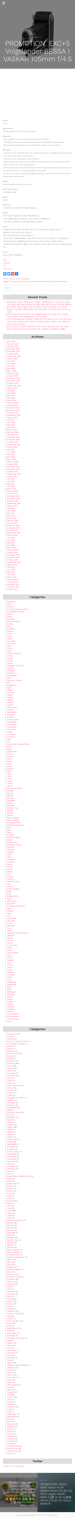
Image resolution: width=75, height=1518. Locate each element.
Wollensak (11, 992)
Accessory (11, 602)
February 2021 (12, 491)
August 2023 (12, 417)
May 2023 (11, 425)
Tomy (9, 955)
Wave (9, 987)
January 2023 (12, 435)
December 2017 (13, 584)
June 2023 (11, 422)
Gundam (10, 717)
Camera (18, 279)
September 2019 (14, 533)
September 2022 (14, 444)
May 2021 (10, 484)
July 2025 (11, 361)
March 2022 (12, 459)
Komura (10, 754)
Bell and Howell (13, 621)
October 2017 (12, 589)
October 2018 (12, 560)
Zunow (9, 1021)
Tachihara (11, 926)
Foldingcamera (42, 281)
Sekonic (10, 911)
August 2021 (12, 476)
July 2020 (11, 508)
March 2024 (12, 400)
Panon (9, 864)
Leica (9, 773)
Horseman (11, 734)
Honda (9, 732)
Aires (9, 604)
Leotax (10, 781)
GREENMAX (12, 712)
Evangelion (11, 685)
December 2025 (13, 349)
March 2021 (11, 489)
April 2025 (11, 368)
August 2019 (12, 535)
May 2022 (11, 454)
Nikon (9, 827)
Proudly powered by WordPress (26, 1515)
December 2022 (13, 437)
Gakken (10, 702)
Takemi (10, 938)
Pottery (10, 886)
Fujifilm (10, 695)
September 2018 (14, 562)
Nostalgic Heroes (14, 845)
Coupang (6, 263)
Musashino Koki (13, 823)
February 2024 (13, 403)
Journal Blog (45, 1515)
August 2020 (12, 506)
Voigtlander (62, 281)
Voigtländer (25, 279)
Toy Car (10, 965)
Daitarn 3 (10, 668)
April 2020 (11, 516)
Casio (9, 646)
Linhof (9, 783)
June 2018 (11, 570)
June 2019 (11, 540)
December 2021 (13, 467)
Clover (9, 651)
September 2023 (14, 415)
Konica (9, 759)
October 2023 (12, 413)
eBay (4, 260)
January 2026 (12, 346)
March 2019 (11, 547)
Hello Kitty (11, 729)
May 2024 (11, 395)
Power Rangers (13, 889)
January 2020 (12, 523)
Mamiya (10, 791)
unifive (9, 977)
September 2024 (14, 386)
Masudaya (11, 800)
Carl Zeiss (11, 643)
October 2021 (12, 471)
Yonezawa (11, 1009)
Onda (9, 854)
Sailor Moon (12, 901)
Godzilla (10, 710)
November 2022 (13, 440)
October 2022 (12, 442)
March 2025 (12, 371)
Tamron (10, 940)
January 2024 (12, 405)
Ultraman (11, 975)
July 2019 (11, 538)
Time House (12, 945)
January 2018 (12, 582)
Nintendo (10, 835)
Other (9, 857)
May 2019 (10, 543)
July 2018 (11, 567)
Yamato (10, 997)
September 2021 (13, 474)
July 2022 (11, 449)
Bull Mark (11, 629)
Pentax (10, 867)
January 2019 (12, 552)
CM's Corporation (14, 653)
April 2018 (11, 574)
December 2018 (13, 555)
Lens (9, 778)
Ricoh (9, 891)
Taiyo (9, 928)
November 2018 (13, 557)
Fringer (10, 690)
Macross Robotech (14, 788)
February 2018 (12, 579)
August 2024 (12, 388)
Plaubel (10, 877)
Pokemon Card (13, 881)
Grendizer (11, 715)
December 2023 (13, 408)
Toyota (9, 967)
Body (12, 279)
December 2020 (13, 496)
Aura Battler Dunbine (16, 612)
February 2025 (13, 373)
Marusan (10, 798)
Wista (9, 989)
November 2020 (13, 498)
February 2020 (13, 521)
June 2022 (11, 452)
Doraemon (11, 673)
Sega (9, 908)
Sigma (9, 913)
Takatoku (11, 935)
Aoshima (10, 607)
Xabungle (11, 994)
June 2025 (11, 363)
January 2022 (12, 464)
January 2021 (12, 494)
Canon (9, 634)
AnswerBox (54, 1515)
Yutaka (10, 1011)
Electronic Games (14, 680)
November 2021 (13, 469)
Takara (9, 931)
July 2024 (11, 390)
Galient (10, 705)
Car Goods (11, 641)
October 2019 (12, 530)
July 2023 (11, 420)
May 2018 (10, 572)
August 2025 (12, 359)
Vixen (9, 980)
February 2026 (13, 344)
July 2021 (11, 479)
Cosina (9, 663)
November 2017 (13, 587)
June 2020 (11, 511)
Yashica (10, 999)
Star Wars (11, 921)
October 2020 (12, 501)
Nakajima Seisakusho (16, 825)
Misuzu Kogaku (13, 818)
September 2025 (14, 356)
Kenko (9, 747)
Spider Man (11, 918)
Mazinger (10, 805)
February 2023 (13, 432)
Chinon (10, 648)
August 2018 (12, 565)
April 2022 (11, 457)
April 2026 (11, 341)
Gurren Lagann (13, 720)
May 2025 (11, 366)
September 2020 (14, 503)
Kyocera (10, 769)
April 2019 (11, 545)
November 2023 (13, 410)
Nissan (9, 840)
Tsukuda (10, 972)
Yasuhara (10, 1007)
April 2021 (11, 486)
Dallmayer (11, 670)
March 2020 (12, 518)
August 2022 (12, 447)
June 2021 (11, 481)
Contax (10, 656)
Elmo (9, 683)
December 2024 (13, 378)
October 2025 (12, 354)
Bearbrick (11, 619)
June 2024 (11, 393)
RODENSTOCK (13, 896)
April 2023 (11, 427)
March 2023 (12, 430)
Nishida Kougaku (14, 837)
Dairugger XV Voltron (15, 666)
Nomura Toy (12, 842)
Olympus (10, 847)
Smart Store (7, 269)
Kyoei (9, 771)
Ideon (9, 739)
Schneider (11, 904)
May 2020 (11, 513)
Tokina (9, 948)
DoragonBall (12, 675)
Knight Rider (12, 751)
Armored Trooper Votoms (17, 609)
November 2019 (13, 528)
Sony (9, 916)
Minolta (10, 810)
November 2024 (13, 381)
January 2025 (12, 376)
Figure (9, 688)
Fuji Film (10, 693)
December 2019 (13, 525)
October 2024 (12, 383)
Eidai (9, 678)
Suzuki (9, 923)
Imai (8, 742)
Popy (9, 884)
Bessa (14, 281)
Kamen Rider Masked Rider (18, 744)
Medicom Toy (12, 808)
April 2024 (11, 398)
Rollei (9, 899)
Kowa (9, 764)
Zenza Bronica (13, 1014)
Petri (9, 874)
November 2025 (13, 351)
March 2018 (11, 577)
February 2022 (13, 462)
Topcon (10, 957)
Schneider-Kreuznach (16, 906)
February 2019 (12, 550)
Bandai (9, 614)
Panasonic (11, 859)
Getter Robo (12, 707)
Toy (8, 962)
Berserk (10, 624)
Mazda (9, 803)
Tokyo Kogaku (12, 953)
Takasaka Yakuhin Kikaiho (17, 933)
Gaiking (10, 700)
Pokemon (11, 879)
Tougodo (10, 960)
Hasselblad (11, 722)
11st (4, 266)
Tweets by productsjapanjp (13, 1466)
